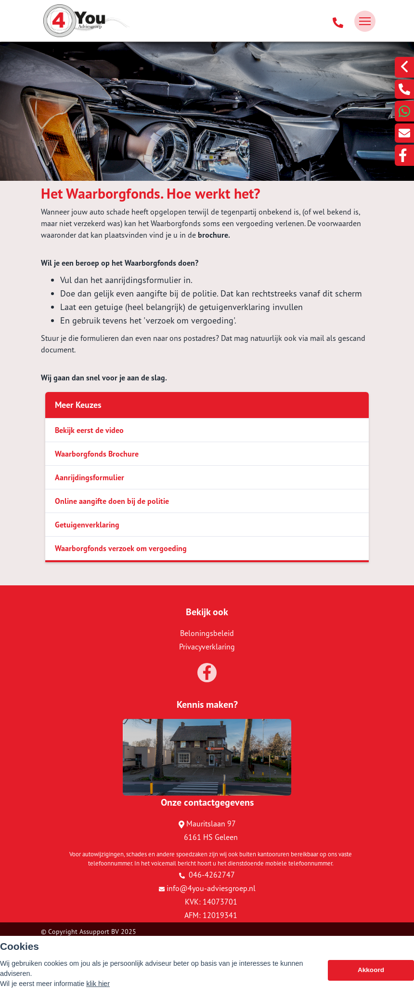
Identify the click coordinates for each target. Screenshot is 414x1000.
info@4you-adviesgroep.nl (207, 888)
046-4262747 (207, 874)
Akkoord (371, 972)
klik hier (98, 986)
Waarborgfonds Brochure (97, 454)
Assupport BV (99, 931)
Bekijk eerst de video (89, 430)
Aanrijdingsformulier (89, 477)
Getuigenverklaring (87, 524)
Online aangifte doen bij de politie (112, 501)
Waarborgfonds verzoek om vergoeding (121, 548)
